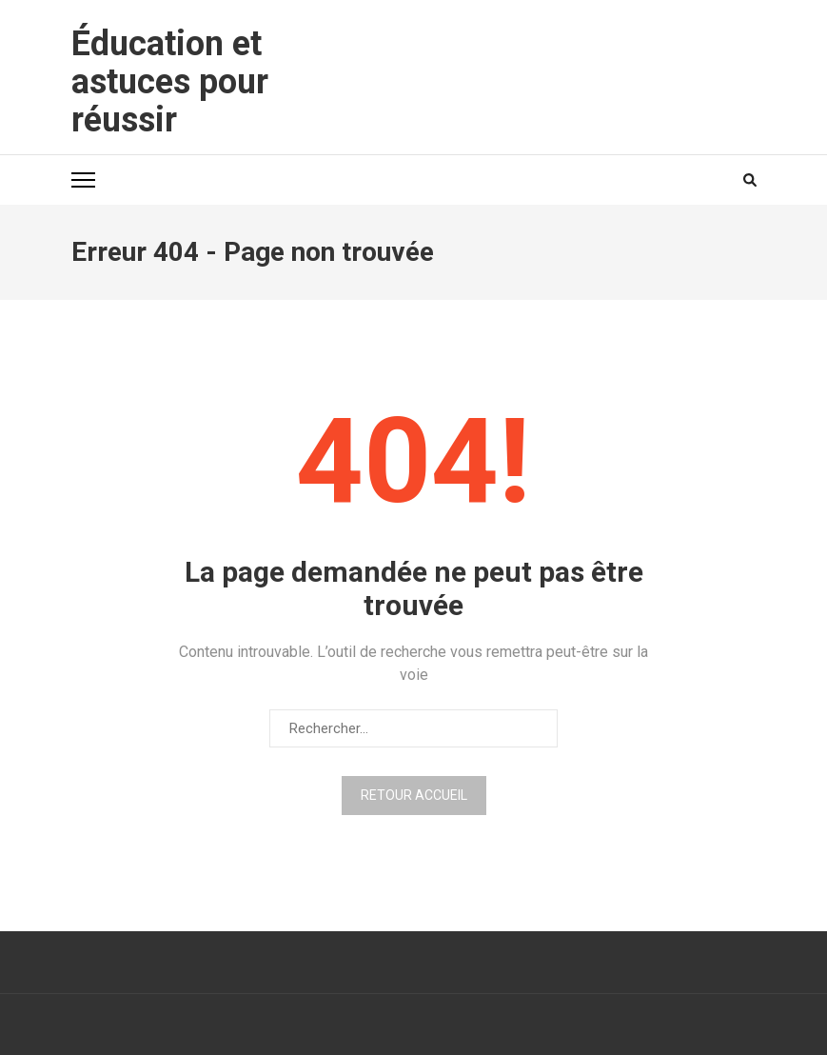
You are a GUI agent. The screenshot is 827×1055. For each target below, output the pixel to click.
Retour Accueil (414, 795)
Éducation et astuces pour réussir (169, 82)
